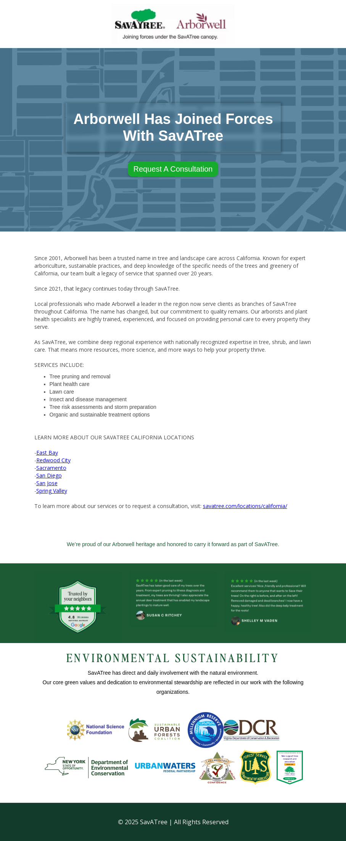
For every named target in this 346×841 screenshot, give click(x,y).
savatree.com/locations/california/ (245, 506)
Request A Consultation (173, 169)
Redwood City (53, 460)
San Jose (47, 483)
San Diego (49, 475)
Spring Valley (51, 490)
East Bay (47, 452)
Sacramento (51, 467)
